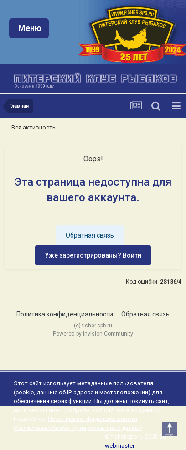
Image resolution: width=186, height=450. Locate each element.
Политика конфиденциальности (64, 314)
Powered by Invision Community (93, 334)
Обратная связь (90, 235)
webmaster (119, 445)
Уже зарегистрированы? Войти (93, 255)
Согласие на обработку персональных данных (78, 427)
